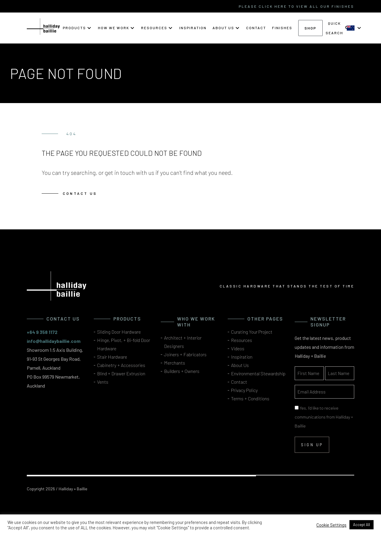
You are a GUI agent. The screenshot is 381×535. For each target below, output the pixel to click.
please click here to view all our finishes (296, 6)
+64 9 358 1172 (42, 332)
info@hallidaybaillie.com (53, 341)
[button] (77, 27)
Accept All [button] (361, 524)
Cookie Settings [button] (331, 525)
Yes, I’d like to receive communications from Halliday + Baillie (324, 416)
